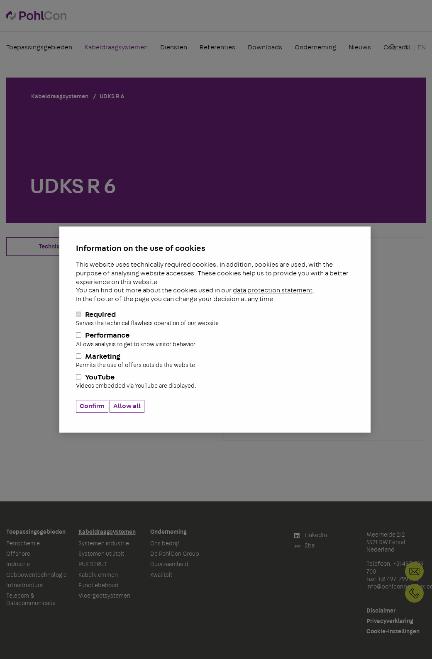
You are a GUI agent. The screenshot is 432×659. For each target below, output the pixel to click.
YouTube (215, 382)
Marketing (215, 361)
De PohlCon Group (174, 554)
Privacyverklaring (389, 621)
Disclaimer (380, 611)
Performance (215, 340)
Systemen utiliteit (101, 554)
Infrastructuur (24, 585)
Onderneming (315, 47)
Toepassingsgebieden (39, 47)
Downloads (265, 47)
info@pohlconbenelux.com (414, 571)
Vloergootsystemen (104, 596)
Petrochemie (23, 544)
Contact (395, 47)
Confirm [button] (92, 406)
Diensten (173, 47)
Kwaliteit (161, 575)
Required (215, 319)
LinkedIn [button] (310, 536)
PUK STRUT (92, 564)
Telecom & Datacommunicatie (31, 599)
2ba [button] (304, 546)
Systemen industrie (103, 544)
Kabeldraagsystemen (116, 47)
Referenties (217, 47)
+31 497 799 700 (414, 593)
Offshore (18, 554)
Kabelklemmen (98, 575)
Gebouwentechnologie (36, 575)
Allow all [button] (127, 406)
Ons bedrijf (165, 544)
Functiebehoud (98, 585)
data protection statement (272, 290)
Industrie (18, 564)
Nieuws (360, 47)
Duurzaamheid (169, 564)
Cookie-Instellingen (393, 632)
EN (421, 47)
